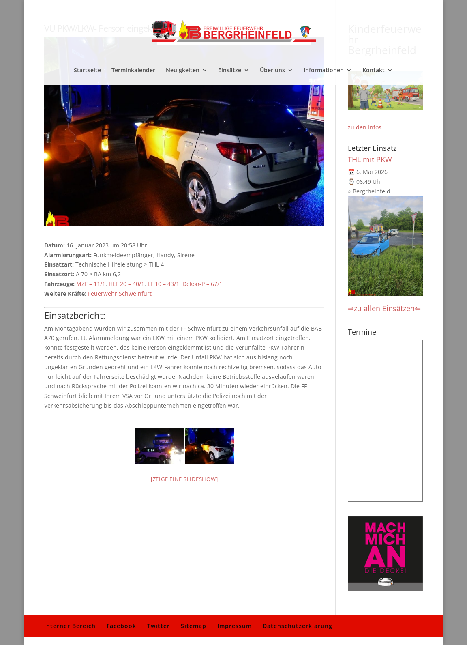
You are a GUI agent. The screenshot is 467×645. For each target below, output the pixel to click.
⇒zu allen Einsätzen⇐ (384, 308)
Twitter (158, 626)
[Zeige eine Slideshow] (184, 479)
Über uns (272, 70)
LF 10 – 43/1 (163, 284)
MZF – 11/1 (90, 284)
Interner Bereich (70, 626)
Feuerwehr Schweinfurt (120, 293)
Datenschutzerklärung (297, 626)
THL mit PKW (370, 159)
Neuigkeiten (182, 70)
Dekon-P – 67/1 (202, 284)
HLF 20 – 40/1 (126, 284)
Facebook (121, 626)
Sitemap (193, 626)
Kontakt (373, 70)
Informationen (324, 70)
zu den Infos (364, 127)
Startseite (87, 70)
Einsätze (229, 70)
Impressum (234, 626)
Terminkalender (133, 70)
